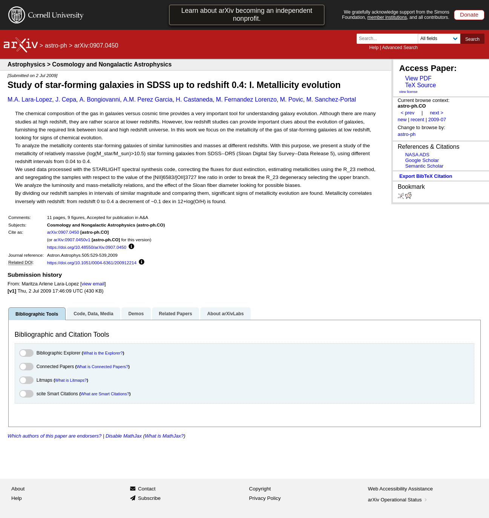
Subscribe (149, 498)
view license (408, 92)
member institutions (387, 17)
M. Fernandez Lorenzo (246, 99)
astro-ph (56, 45)
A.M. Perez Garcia (148, 99)
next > (436, 113)
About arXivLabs (225, 313)
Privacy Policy (265, 498)
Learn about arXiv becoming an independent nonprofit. (247, 14)
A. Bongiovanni (100, 99)
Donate (469, 14)
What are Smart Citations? (105, 394)
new (402, 119)
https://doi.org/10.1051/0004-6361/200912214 (91, 262)
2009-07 (437, 119)
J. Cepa (65, 99)
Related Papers (175, 313)
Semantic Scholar (424, 166)
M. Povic (291, 99)
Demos (136, 313)
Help (374, 47)
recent (417, 119)
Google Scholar (422, 160)
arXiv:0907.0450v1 (72, 239)
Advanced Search (400, 47)
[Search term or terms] (389, 39)
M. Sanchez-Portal (331, 99)
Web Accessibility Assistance (400, 489)
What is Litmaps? (71, 380)
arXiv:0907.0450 (63, 232)
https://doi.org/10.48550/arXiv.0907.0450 (86, 247)
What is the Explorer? (103, 353)
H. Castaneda (194, 99)
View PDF (418, 78)
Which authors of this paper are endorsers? (54, 436)
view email (93, 284)
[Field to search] (439, 39)
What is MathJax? (164, 436)
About (18, 489)
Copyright (260, 489)
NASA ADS (417, 154)
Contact (147, 489)
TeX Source (420, 85)
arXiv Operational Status (398, 500)
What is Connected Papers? (102, 366)
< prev (407, 113)
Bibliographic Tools (36, 314)
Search (472, 39)
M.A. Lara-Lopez (30, 99)
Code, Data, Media (93, 313)
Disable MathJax (124, 436)
